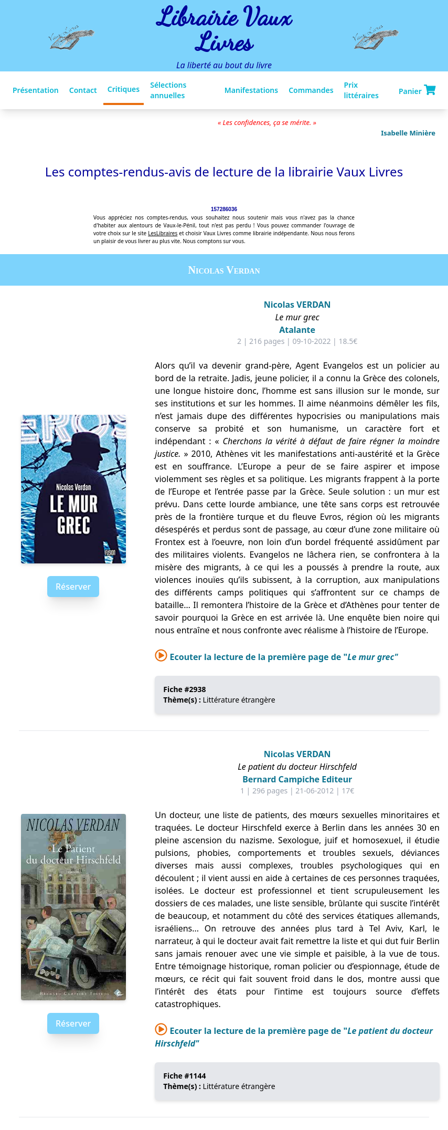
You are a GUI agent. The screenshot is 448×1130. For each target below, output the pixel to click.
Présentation (36, 90)
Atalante (297, 330)
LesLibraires (162, 233)
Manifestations (251, 90)
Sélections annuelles (168, 90)
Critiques (124, 89)
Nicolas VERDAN (297, 304)
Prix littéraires (361, 90)
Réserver (73, 586)
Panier (417, 90)
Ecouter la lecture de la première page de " (276, 657)
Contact (83, 90)
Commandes (311, 90)
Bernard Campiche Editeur (297, 779)
